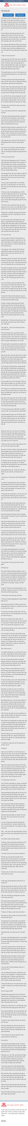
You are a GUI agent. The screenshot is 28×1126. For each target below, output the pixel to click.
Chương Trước (8, 15)
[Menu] (2, 5)
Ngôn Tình (3, 1120)
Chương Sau (20, 15)
